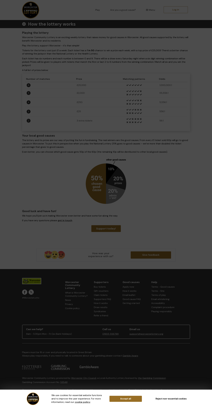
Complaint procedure (162, 307)
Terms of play (158, 295)
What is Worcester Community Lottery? (76, 294)
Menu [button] (150, 9)
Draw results (100, 307)
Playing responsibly (161, 311)
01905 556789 (110, 333)
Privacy (69, 304)
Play (97, 9)
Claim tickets (101, 295)
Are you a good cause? (123, 9)
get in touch (65, 220)
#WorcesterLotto (30, 298)
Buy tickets (100, 286)
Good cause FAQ (132, 299)
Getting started (131, 303)
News (68, 300)
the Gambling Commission (152, 378)
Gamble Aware (130, 355)
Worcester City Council (83, 378)
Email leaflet (129, 295)
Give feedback (150, 254)
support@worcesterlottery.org (146, 333)
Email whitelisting (160, 299)
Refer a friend (101, 315)
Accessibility (158, 303)
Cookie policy (72, 308)
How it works (101, 303)
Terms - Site (157, 290)
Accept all (125, 398)
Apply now (128, 286)
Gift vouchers (101, 290)
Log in (175, 9)
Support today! (106, 228)
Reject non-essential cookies (171, 398)
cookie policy (82, 402)
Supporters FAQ (102, 299)
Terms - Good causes (163, 286)
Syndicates (100, 311)
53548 (63, 382)
